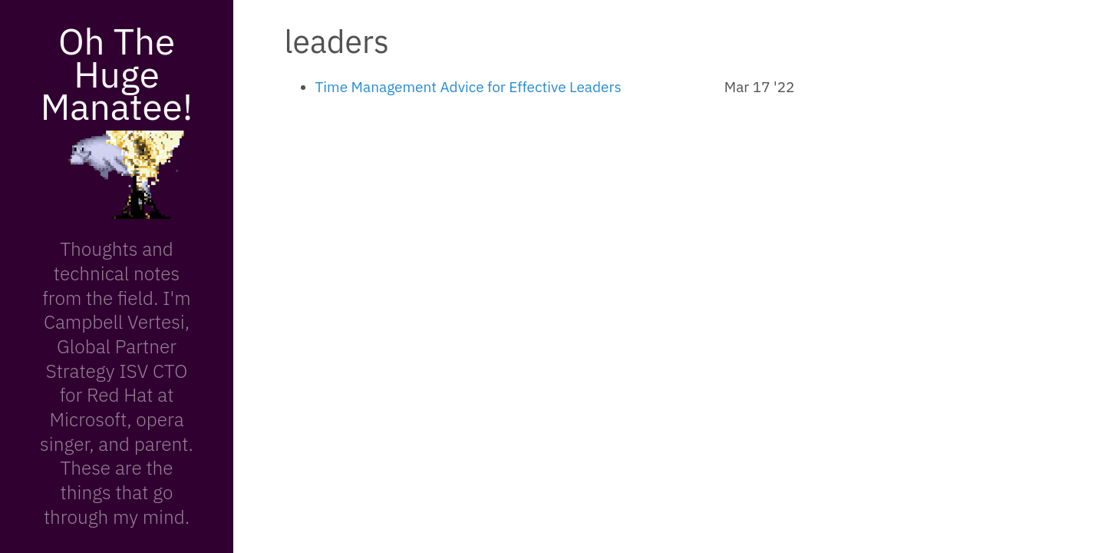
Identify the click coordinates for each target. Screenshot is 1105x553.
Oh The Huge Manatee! (117, 73)
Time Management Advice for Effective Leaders (468, 87)
